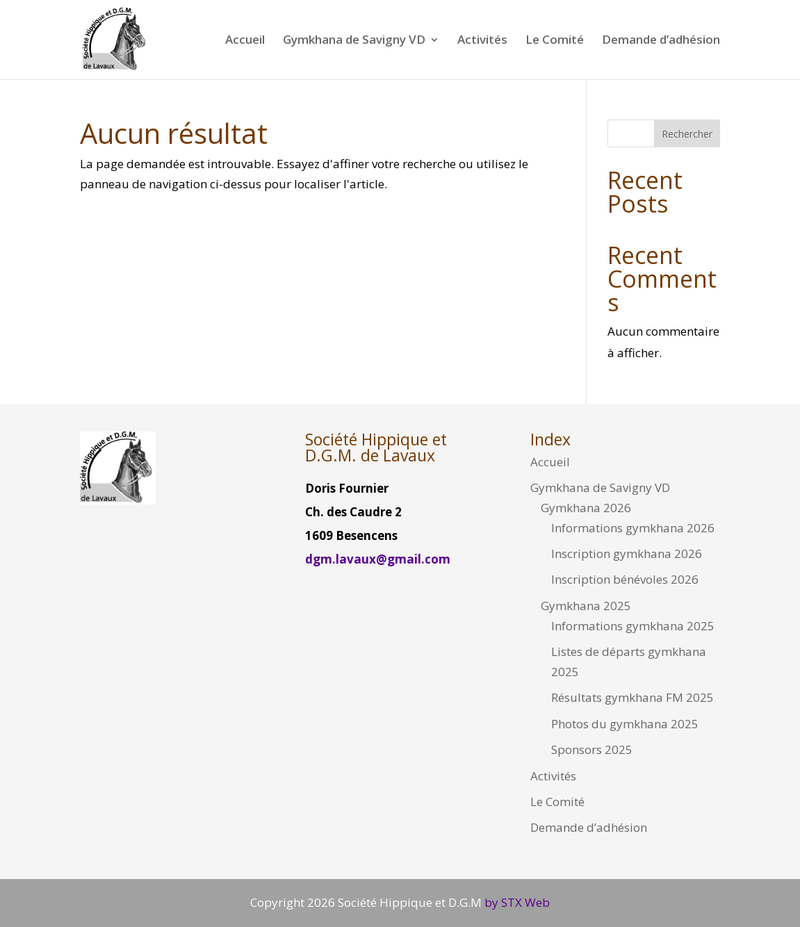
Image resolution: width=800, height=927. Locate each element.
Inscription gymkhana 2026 (626, 553)
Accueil (245, 41)
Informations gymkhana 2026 (633, 528)
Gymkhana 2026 (586, 508)
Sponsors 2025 (591, 749)
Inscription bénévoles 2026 (625, 579)
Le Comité (554, 41)
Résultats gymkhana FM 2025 (632, 697)
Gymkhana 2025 (586, 606)
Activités (482, 41)
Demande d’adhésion (661, 41)
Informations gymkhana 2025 (633, 626)
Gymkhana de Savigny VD (354, 41)
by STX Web (516, 902)
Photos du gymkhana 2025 (625, 724)
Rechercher (687, 133)
